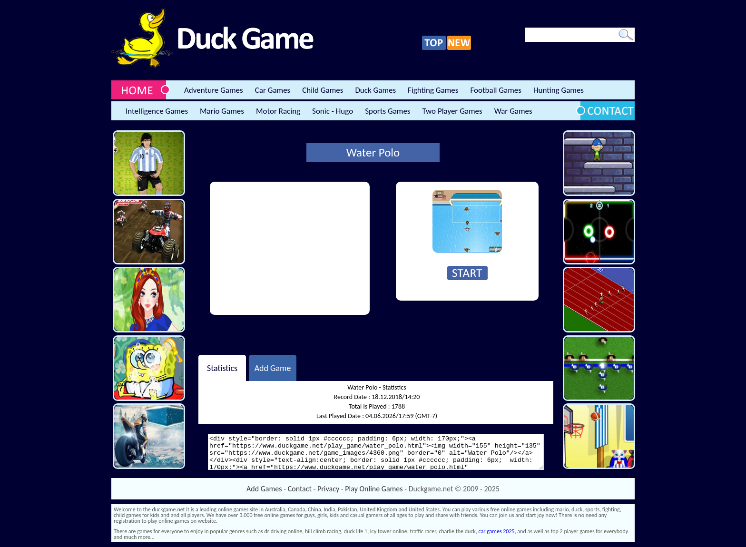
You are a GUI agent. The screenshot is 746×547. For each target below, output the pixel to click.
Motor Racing (278, 111)
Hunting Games (558, 90)
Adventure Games (213, 90)
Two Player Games (452, 111)
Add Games (264, 488)
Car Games (273, 90)
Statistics (222, 367)
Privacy (328, 488)
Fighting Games (433, 90)
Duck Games (375, 90)
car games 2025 (497, 531)
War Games (513, 111)
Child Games (322, 90)
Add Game (273, 367)
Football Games (495, 90)
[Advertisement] (290, 248)
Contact (300, 488)
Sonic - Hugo (332, 111)
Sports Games (387, 111)
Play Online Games (373, 488)
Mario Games (222, 111)
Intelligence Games (157, 111)
